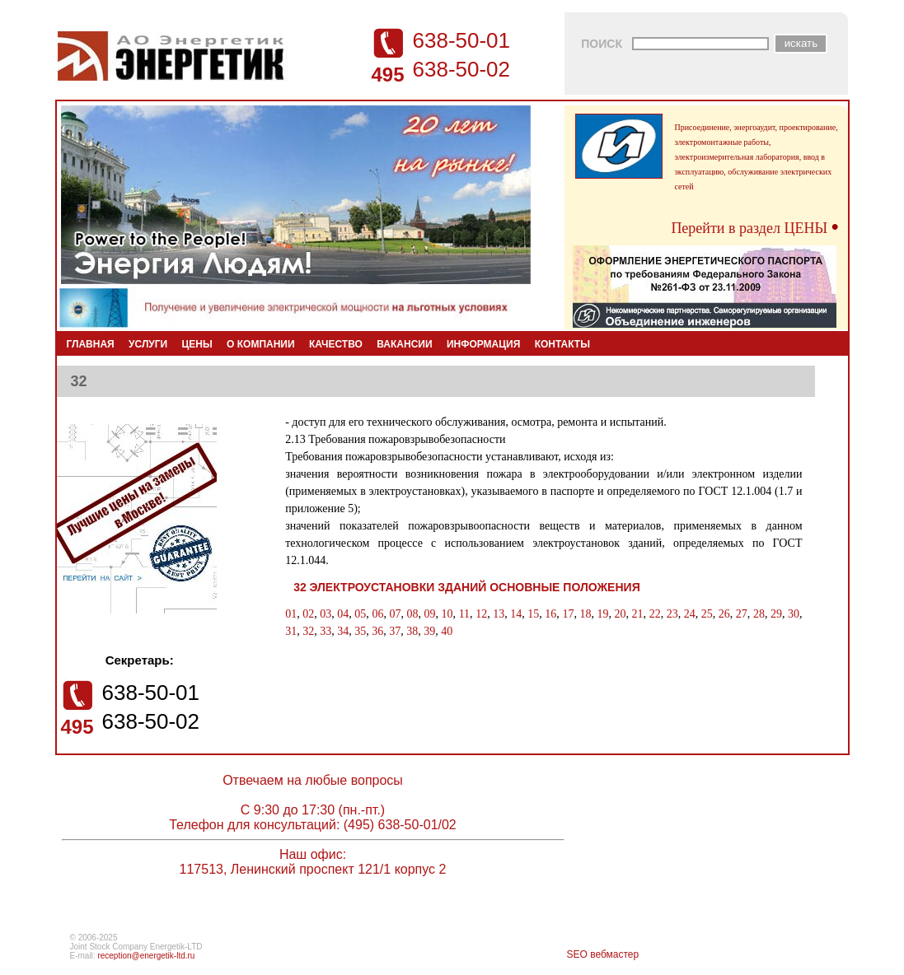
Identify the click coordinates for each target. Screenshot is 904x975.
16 (550, 614)
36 (377, 631)
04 (343, 614)
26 (724, 614)
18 (585, 614)
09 (430, 614)
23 (672, 614)
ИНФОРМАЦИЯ (483, 344)
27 (741, 614)
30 (793, 614)
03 (325, 614)
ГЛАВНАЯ (91, 344)
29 (776, 614)
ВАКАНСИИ (404, 344)
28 (759, 614)
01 (291, 614)
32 (308, 631)
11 (464, 614)
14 (516, 614)
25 (707, 614)
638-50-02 (462, 69)
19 (602, 614)
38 (412, 631)
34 (343, 631)
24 (690, 614)
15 (533, 614)
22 (655, 614)
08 (412, 614)
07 (394, 614)
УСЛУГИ (148, 344)
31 (291, 631)
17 (568, 614)
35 (360, 631)
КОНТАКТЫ (562, 344)
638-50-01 (462, 40)
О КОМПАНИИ (261, 344)
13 (498, 614)
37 (394, 631)
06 (377, 614)
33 (325, 631)
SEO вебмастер (603, 954)
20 (620, 614)
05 (360, 614)
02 (308, 614)
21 (638, 614)
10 (447, 614)
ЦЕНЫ (197, 344)
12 (481, 614)
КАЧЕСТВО (336, 344)
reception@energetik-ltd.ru (145, 955)
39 (429, 631)
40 (446, 631)
